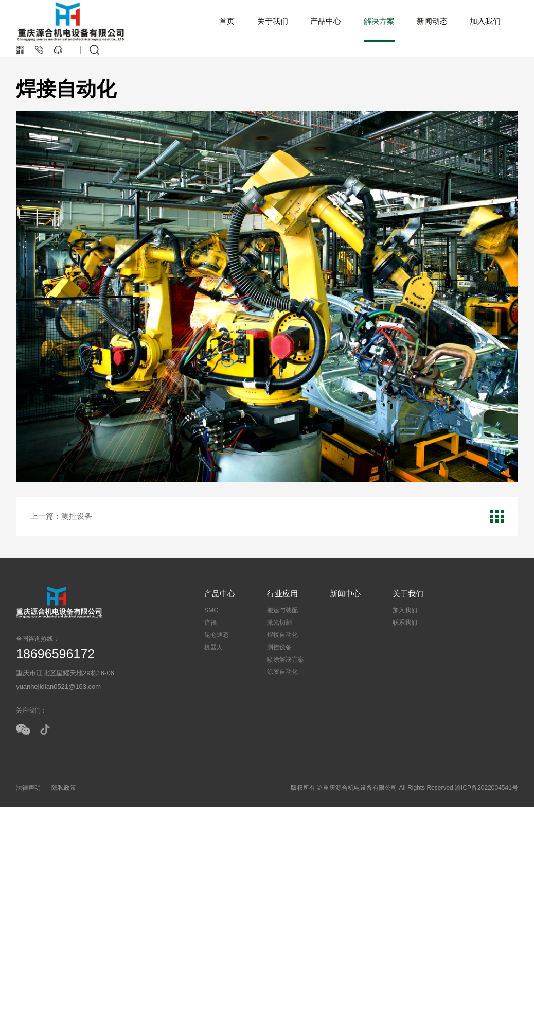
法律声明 (28, 787)
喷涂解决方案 (285, 659)
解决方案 (379, 20)
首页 (227, 20)
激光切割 (279, 622)
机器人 (213, 647)
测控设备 (279, 647)
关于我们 (272, 20)
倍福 (210, 622)
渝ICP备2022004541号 (486, 787)
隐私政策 (63, 787)
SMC (211, 610)
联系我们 (405, 622)
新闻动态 (432, 20)
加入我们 (485, 20)
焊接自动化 (282, 634)
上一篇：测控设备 (61, 516)
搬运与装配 (282, 610)
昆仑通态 (216, 634)
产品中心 (325, 20)
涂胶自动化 (282, 671)
